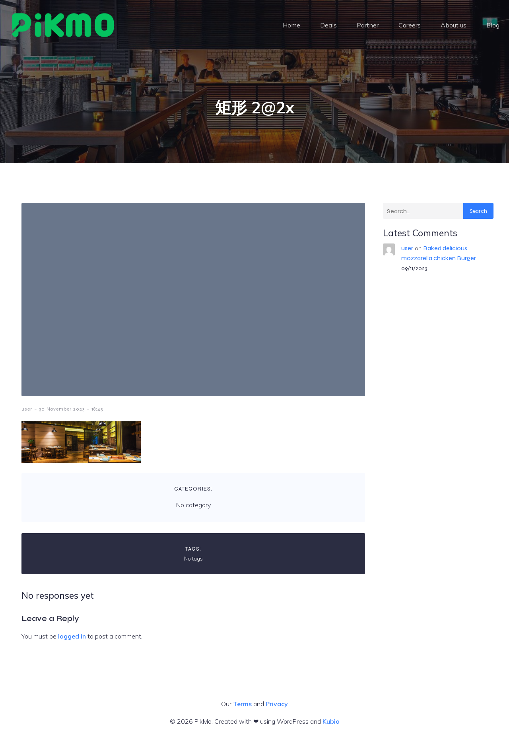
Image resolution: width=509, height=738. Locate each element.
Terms (242, 704)
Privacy (277, 704)
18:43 (97, 409)
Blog (492, 26)
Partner (368, 26)
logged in (72, 636)
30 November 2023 (62, 409)
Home (291, 26)
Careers (409, 26)
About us (453, 26)
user (26, 409)
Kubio (331, 721)
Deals (328, 26)
